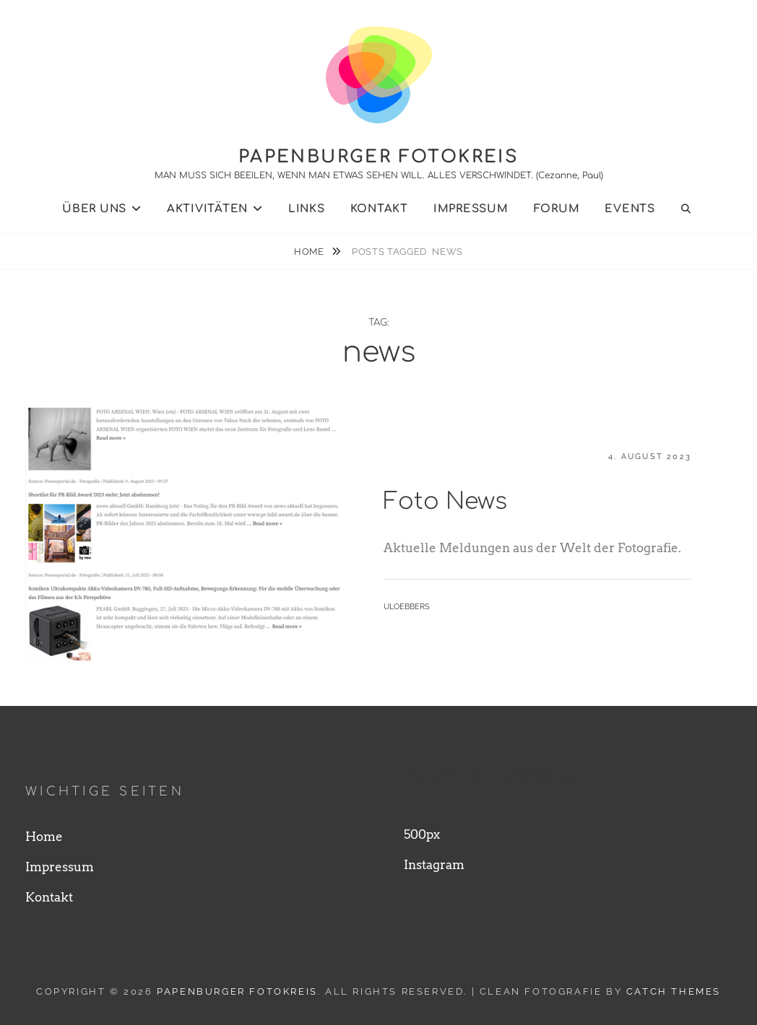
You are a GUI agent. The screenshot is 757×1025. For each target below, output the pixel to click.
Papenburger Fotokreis (378, 157)
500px (422, 834)
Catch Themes (673, 991)
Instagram (434, 865)
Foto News (445, 501)
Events (630, 209)
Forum (557, 209)
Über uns (94, 209)
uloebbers (407, 606)
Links (306, 209)
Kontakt (379, 209)
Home (310, 251)
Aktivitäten (207, 209)
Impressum (471, 209)
